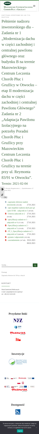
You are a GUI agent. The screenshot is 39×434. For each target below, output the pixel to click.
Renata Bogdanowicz (13, 188)
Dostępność (18, 404)
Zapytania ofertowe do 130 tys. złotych (13, 275)
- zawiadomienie (13, 240)
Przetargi (4, 272)
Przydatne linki (18, 313)
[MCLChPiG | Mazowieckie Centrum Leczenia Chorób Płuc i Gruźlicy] (7, 3)
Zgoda (20, 431)
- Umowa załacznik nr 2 (16, 214)
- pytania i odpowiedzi (15, 237)
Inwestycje (17, 353)
